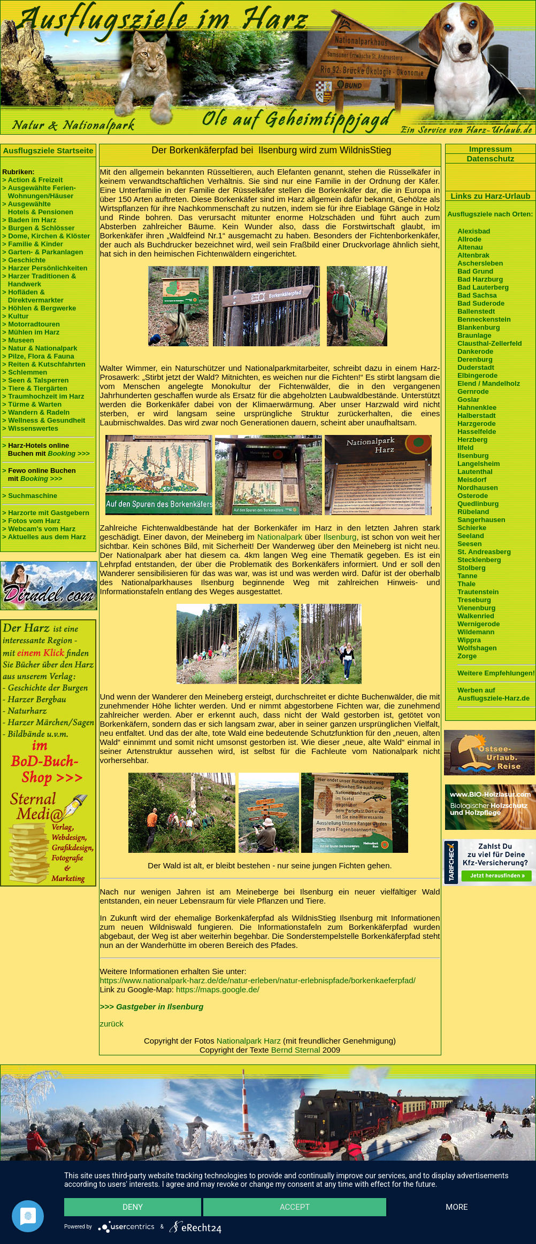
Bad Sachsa (477, 295)
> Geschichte (23, 260)
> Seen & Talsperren (35, 380)
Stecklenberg (479, 560)
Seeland (470, 536)
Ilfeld (465, 448)
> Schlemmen (24, 372)
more (457, 1207)
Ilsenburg (340, 536)
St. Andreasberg (484, 552)
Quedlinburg (478, 504)
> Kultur (15, 316)
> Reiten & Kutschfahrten (44, 364)
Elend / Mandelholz (488, 383)
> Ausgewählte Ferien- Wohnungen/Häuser (40, 192)
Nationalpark (279, 536)
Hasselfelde (476, 431)
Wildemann (475, 632)
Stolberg (471, 568)
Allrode (469, 239)
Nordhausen (477, 488)
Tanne (467, 576)
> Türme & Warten (32, 404)
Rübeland (473, 512)
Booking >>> (68, 453)
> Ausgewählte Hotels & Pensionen (37, 208)
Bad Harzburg (480, 279)
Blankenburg (478, 327)
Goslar (468, 399)
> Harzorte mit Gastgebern (45, 513)
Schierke (471, 528)
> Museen (18, 340)
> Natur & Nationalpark (40, 348)
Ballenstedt (476, 311)
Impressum (490, 148)
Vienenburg (476, 608)
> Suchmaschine (29, 496)
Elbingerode (477, 375)
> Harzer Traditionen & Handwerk (39, 280)
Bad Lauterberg (483, 287)
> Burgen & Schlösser (38, 228)
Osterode (472, 496)
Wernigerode (478, 624)
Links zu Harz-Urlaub (490, 195)
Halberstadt (476, 415)
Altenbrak (473, 255)
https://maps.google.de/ (217, 989)
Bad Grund (475, 271)
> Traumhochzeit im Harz (43, 396)
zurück (112, 1023)
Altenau (470, 247)
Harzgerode (476, 423)
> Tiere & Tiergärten (34, 388)
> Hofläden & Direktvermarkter (33, 296)
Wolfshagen (476, 648)
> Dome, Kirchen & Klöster (46, 236)
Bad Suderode (480, 303)
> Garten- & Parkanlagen (42, 252)
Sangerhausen (481, 520)
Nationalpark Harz (249, 1040)
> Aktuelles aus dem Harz (44, 537)
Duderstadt (475, 367)
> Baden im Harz (29, 220)
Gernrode (473, 391)
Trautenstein (478, 592)
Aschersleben (480, 263)
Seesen (469, 544)
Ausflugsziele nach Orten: (490, 214)
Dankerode (475, 351)
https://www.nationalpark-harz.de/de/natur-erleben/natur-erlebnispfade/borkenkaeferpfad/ (258, 980)
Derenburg (475, 359)
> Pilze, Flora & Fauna (38, 356)
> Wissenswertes (30, 428)
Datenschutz (490, 158)
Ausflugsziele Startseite (48, 150)
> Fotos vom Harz (31, 521)
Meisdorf (471, 480)
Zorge (467, 656)
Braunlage (474, 335)
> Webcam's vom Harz (38, 529)
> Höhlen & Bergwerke (39, 308)
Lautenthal (475, 472)
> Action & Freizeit (32, 180)
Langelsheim (478, 464)
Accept (295, 1207)
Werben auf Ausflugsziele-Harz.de (493, 694)
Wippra (469, 640)
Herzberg (472, 440)
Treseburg (474, 600)
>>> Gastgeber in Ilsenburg (152, 1006)
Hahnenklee (476, 407)
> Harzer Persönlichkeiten (44, 268)
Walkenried (475, 616)
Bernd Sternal (295, 1049)
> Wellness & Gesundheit (43, 420)
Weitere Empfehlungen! (496, 673)
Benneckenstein (484, 319)
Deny (132, 1207)
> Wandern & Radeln (36, 412)
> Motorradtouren (31, 324)
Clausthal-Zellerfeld (489, 343)
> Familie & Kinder (32, 244)
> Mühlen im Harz (30, 332)
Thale (466, 584)
